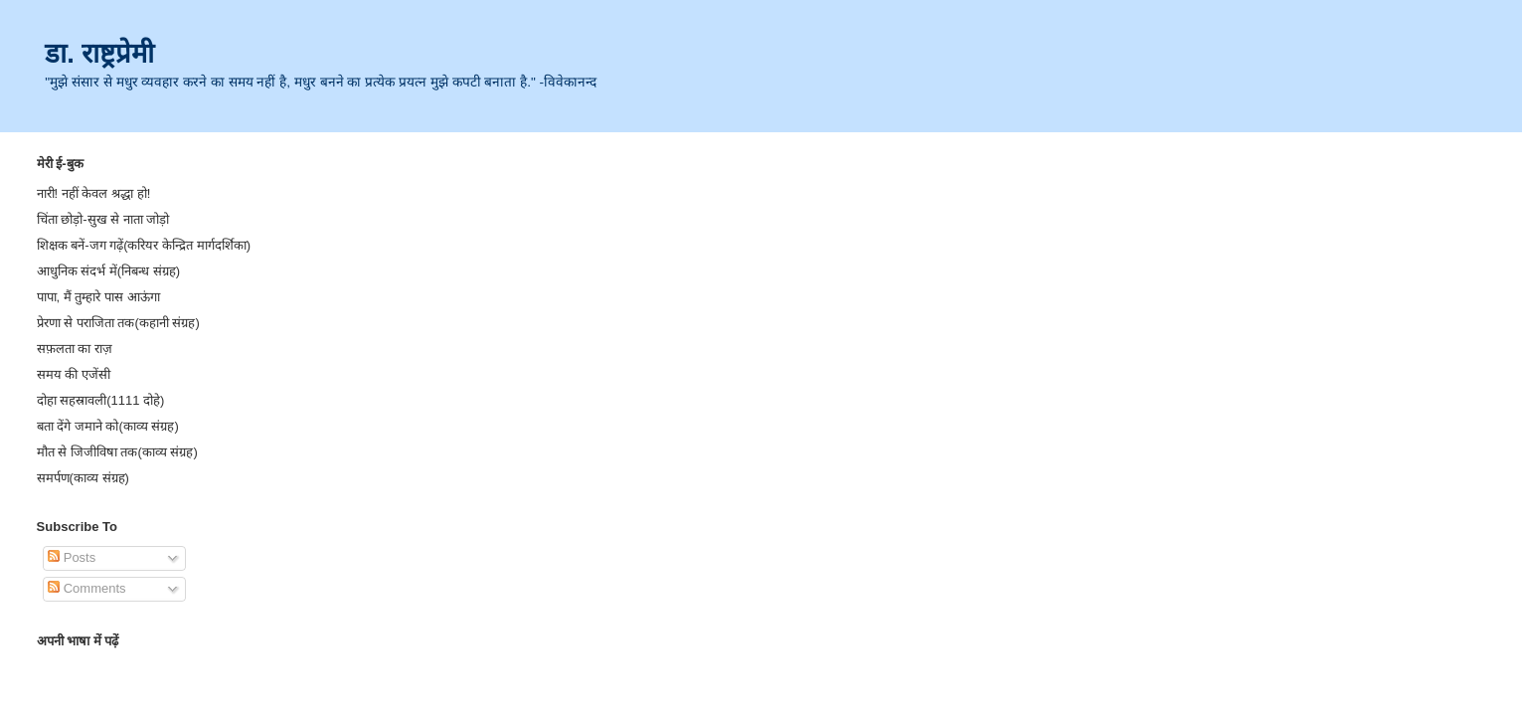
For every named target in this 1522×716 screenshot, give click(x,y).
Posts (71, 557)
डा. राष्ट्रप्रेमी (99, 53)
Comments (86, 588)
